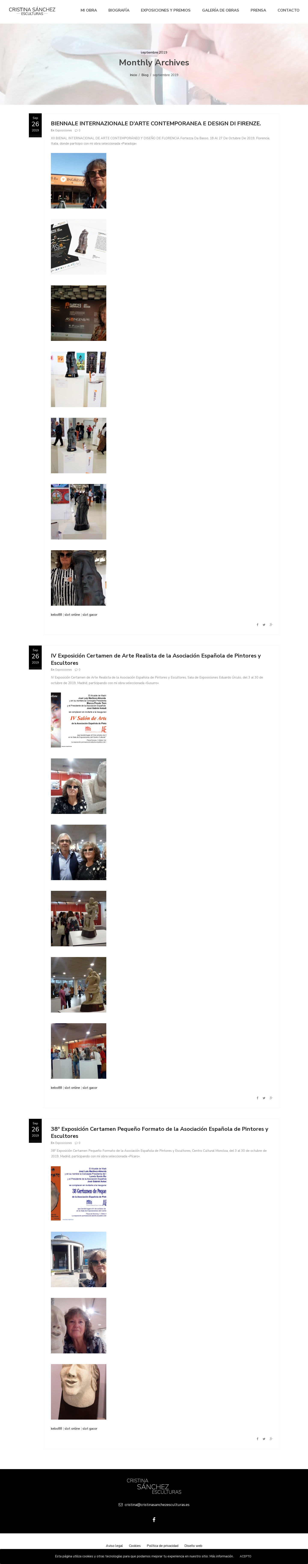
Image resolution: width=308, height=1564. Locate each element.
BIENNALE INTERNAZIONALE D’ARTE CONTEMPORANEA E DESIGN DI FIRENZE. (156, 123)
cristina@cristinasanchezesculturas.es (154, 1504)
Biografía (118, 10)
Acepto (245, 1556)
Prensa (258, 10)
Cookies (135, 1545)
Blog (144, 75)
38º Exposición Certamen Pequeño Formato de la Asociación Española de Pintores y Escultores (159, 1132)
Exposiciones (63, 130)
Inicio (133, 75)
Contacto (288, 10)
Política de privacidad (162, 1545)
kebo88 (56, 615)
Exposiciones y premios (166, 10)
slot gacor (90, 615)
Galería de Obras (220, 10)
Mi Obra (89, 10)
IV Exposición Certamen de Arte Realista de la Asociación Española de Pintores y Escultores (156, 659)
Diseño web (193, 1545)
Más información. (221, 1556)
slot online (72, 615)
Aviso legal (114, 1545)
